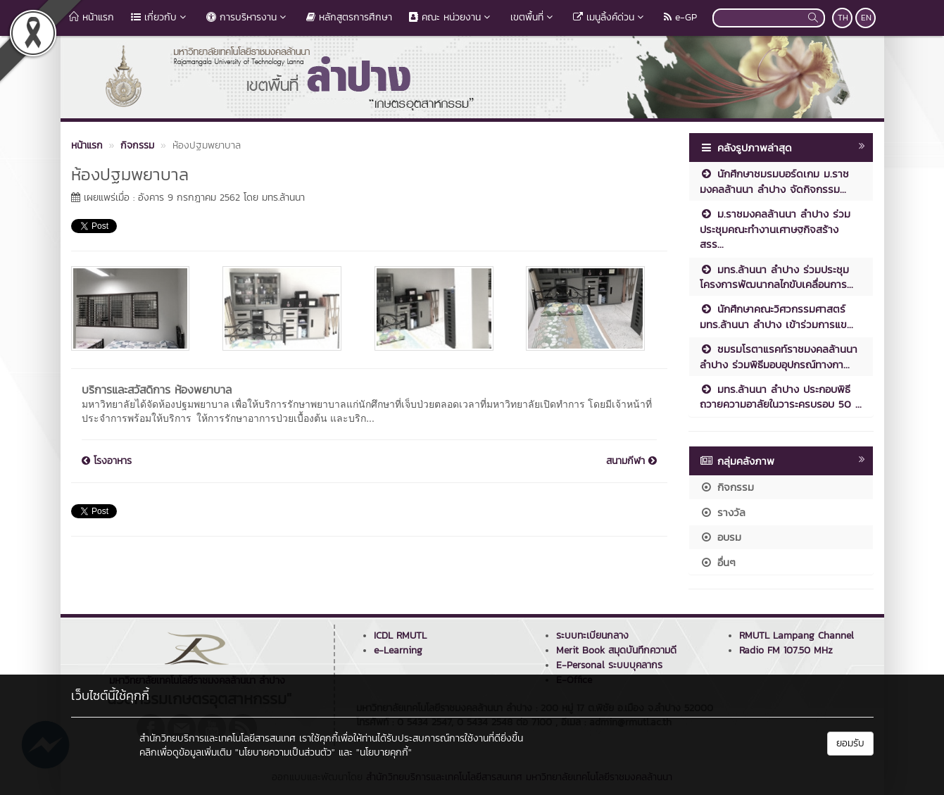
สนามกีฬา (631, 461)
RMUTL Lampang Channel (796, 635)
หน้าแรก (91, 17)
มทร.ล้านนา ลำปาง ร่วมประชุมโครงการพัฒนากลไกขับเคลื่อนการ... (776, 276)
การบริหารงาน (247, 17)
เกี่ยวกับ (160, 17)
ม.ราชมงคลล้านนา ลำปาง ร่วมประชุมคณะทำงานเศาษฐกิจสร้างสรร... (775, 229)
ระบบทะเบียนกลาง (592, 635)
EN (866, 17)
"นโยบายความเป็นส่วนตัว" (285, 752)
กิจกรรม (727, 487)
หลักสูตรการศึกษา (349, 17)
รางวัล (722, 512)
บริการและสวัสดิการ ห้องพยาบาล (157, 389)
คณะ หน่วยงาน (451, 17)
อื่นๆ (718, 562)
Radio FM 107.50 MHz (786, 650)
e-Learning (398, 650)
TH (843, 17)
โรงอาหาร (107, 461)
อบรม (720, 537)
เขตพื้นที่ (533, 17)
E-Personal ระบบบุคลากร (609, 665)
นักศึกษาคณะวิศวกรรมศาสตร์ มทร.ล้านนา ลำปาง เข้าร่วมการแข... (776, 316)
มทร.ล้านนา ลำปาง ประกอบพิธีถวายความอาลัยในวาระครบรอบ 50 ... (781, 396)
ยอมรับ (850, 743)
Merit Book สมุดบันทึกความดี (616, 650)
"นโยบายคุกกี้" (384, 752)
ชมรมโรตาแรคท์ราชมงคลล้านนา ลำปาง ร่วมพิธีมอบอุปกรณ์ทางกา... (778, 356)
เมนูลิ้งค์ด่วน (610, 17)
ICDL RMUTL (400, 635)
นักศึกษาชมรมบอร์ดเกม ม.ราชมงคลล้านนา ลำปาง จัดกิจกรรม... (774, 180)
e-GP (680, 17)
